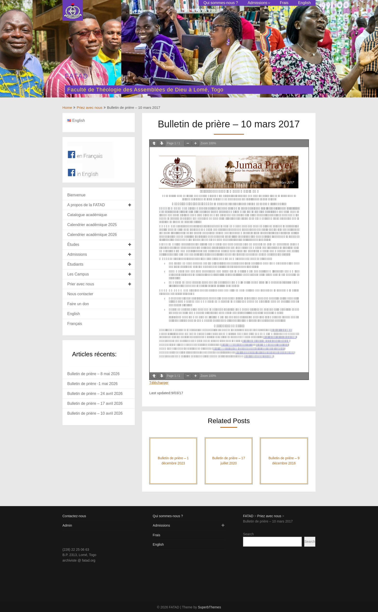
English (304, 3)
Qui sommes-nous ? (220, 3)
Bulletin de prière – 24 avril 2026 (94, 394)
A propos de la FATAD (86, 205)
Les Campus (78, 274)
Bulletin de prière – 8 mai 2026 (93, 374)
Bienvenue (76, 195)
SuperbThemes (209, 607)
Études (73, 244)
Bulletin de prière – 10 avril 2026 (94, 413)
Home (67, 107)
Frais (284, 3)
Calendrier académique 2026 (92, 235)
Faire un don (78, 304)
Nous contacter (80, 294)
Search (248, 534)
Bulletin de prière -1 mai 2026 (92, 384)
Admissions (257, 3)
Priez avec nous (89, 107)
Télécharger (159, 382)
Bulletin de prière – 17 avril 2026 (94, 403)
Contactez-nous (74, 516)
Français (74, 324)
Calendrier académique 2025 (92, 225)
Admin (67, 525)
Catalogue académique (87, 215)
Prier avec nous (80, 284)
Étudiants (75, 264)
